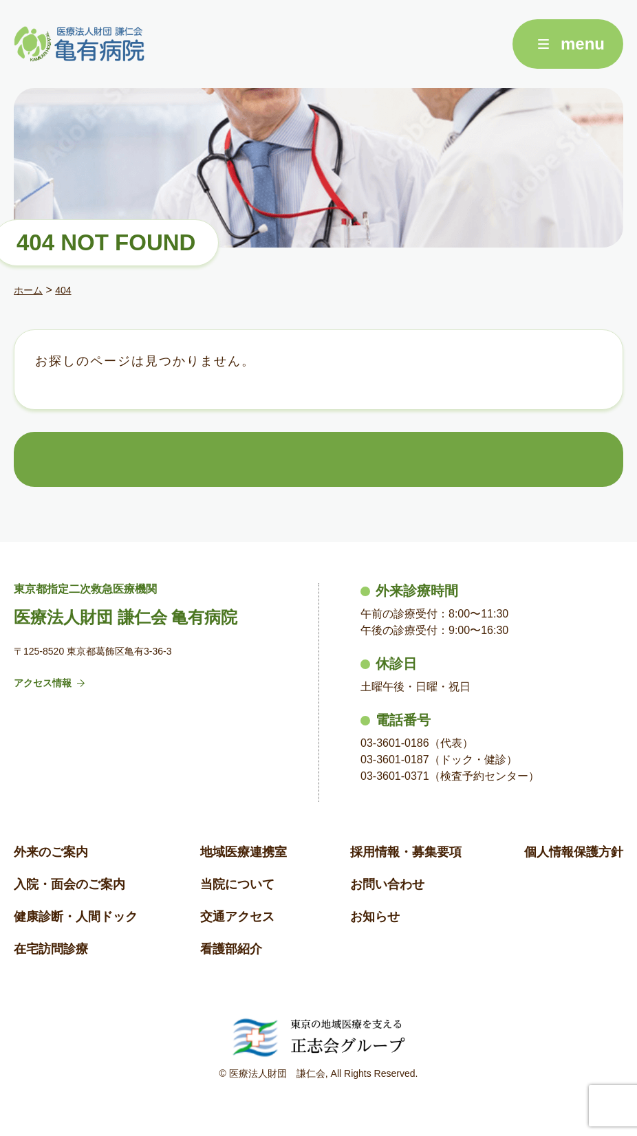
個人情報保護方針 (573, 852)
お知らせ (375, 917)
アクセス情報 (49, 682)
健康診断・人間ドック (76, 917)
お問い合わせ (387, 884)
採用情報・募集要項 (406, 852)
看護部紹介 (231, 949)
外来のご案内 (51, 852)
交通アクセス (237, 917)
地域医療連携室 (243, 852)
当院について (237, 884)
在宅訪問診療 (51, 949)
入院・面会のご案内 (69, 884)
